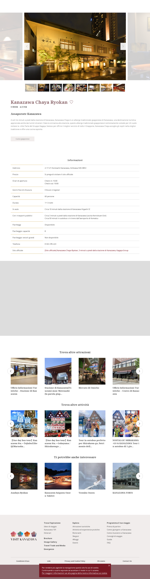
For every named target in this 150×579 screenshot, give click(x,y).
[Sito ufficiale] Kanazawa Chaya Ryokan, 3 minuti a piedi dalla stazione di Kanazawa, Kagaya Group (86, 250)
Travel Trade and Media (54, 545)
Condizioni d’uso (22, 561)
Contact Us (127, 561)
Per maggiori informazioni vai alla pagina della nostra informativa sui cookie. (74, 573)
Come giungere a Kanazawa (119, 529)
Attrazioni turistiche (81, 526)
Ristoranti (77, 533)
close (109, 565)
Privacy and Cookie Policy (75, 561)
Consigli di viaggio (114, 536)
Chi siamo (101, 561)
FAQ (108, 543)
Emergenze (49, 549)
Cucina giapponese (22, 139)
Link (49, 561)
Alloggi (75, 539)
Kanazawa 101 (50, 529)
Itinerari (47, 533)
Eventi (75, 543)
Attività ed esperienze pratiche (86, 529)
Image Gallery (50, 542)
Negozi (76, 536)
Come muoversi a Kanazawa (119, 533)
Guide (109, 539)
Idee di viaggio (50, 526)
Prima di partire (114, 526)
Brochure (48, 538)
